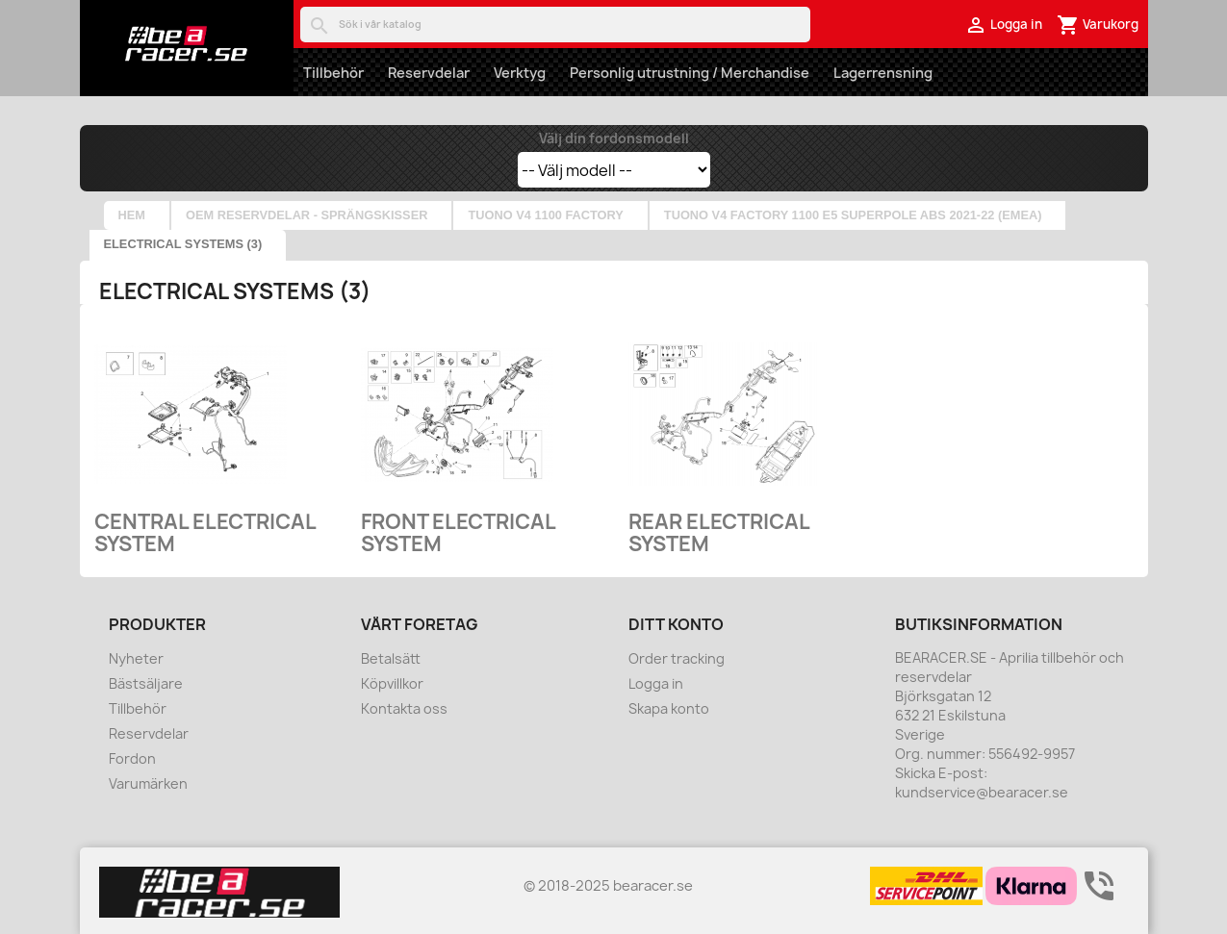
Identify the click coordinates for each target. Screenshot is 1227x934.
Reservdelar (429, 72)
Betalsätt (391, 658)
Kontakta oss (404, 708)
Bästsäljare (146, 683)
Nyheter (136, 658)
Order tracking (676, 658)
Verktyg (520, 72)
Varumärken (148, 783)
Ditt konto (676, 624)
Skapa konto (668, 708)
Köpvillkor (392, 683)
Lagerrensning (883, 72)
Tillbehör (333, 72)
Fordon (132, 758)
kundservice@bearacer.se (981, 792)
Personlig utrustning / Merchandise (689, 72)
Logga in (655, 683)
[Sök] (555, 24)
